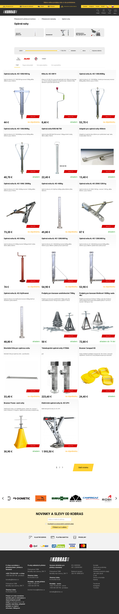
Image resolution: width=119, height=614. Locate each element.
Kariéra (95, 579)
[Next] (116, 498)
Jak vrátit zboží (98, 573)
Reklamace (97, 569)
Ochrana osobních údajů (101, 571)
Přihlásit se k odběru (59, 527)
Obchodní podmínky (99, 567)
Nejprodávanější (28, 65)
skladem (73, 50)
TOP (17, 65)
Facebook (85, 6)
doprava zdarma (96, 50)
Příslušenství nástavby (49, 19)
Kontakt (95, 565)
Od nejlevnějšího (42, 65)
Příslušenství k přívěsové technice (25, 19)
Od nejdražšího (56, 65)
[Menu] (115, 12)
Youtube (97, 6)
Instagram (91, 6)
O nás (95, 575)
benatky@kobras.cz (12, 579)
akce (84, 50)
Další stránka (83, 467)
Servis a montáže (99, 577)
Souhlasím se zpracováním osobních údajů (61, 524)
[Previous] (3, 498)
